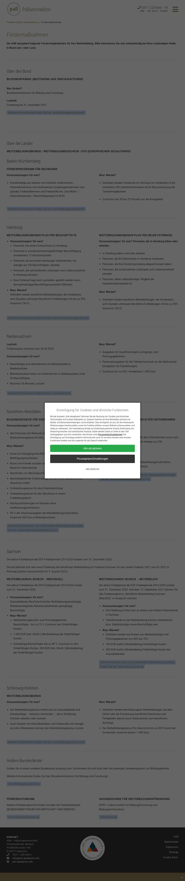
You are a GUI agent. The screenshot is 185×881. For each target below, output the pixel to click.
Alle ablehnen (92, 469)
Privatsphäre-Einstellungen (110, 434)
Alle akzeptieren (92, 448)
